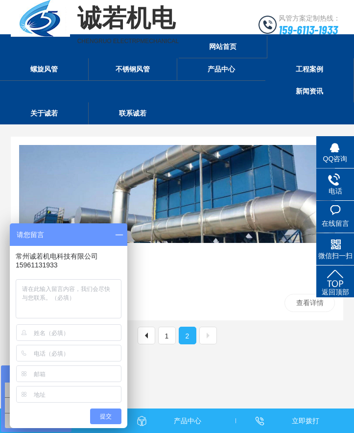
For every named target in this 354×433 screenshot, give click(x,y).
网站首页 (222, 46)
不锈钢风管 (133, 69)
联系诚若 (132, 113)
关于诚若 (44, 113)
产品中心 (221, 69)
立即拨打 (305, 421)
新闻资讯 (309, 91)
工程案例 (309, 69)
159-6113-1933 (308, 29)
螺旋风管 (44, 69)
